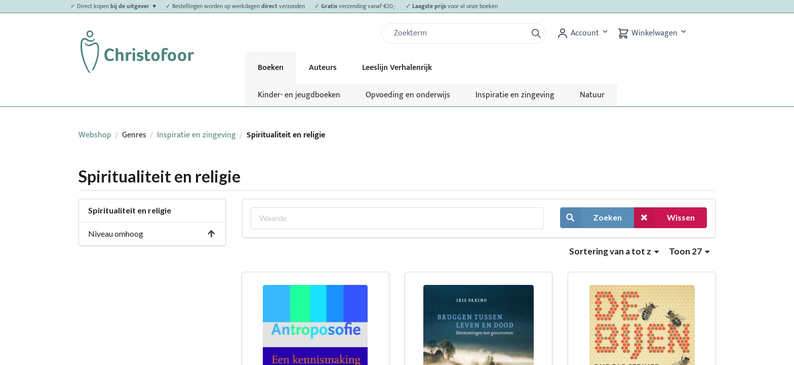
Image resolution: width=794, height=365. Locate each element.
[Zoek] (458, 33)
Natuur (592, 95)
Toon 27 (689, 251)
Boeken (271, 68)
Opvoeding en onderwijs (408, 95)
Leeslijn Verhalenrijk (397, 68)
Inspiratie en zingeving (514, 95)
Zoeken (591, 217)
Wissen (664, 217)
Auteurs (323, 68)
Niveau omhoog (152, 233)
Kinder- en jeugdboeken (299, 95)
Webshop (94, 135)
